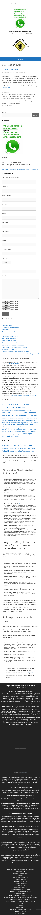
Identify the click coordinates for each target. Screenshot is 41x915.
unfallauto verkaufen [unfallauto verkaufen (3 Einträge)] (6, 429)
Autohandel (5, 325)
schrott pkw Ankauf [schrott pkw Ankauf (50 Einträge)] (25, 423)
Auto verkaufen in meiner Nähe (11, 328)
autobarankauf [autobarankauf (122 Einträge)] (25, 400)
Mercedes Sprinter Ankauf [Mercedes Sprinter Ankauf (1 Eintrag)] (9, 444)
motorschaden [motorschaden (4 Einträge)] (13, 409)
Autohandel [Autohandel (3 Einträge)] (4, 403)
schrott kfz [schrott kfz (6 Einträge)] (30, 418)
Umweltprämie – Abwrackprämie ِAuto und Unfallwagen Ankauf (20, 350)
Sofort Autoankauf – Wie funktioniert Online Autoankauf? (20, 897)
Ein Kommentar (8, 105)
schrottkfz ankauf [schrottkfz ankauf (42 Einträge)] (14, 421)
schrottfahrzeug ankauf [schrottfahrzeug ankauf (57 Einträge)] (20, 419)
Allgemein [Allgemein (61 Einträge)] (5, 442)
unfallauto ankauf (13, 98)
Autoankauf (30, 668)
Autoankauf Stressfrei (20, 31)
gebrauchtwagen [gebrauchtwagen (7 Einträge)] (33, 403)
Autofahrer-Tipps (7, 321)
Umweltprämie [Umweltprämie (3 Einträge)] (18, 427)
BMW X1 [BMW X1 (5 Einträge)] (23, 403)
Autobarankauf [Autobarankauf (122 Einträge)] (26, 441)
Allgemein (6, 92)
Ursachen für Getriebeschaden (11, 323)
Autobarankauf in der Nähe (10, 332)
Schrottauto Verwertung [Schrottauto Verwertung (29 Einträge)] (29, 416)
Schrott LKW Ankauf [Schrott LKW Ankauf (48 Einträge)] (26, 421)
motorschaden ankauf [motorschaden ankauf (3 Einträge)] (20, 409)
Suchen (4, 112)
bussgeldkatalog (17, 768)
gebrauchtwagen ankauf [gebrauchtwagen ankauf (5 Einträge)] (7, 406)
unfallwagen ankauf (20, 101)
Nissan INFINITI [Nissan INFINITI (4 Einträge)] (14, 414)
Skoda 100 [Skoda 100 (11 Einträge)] (25, 425)
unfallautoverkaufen (8, 101)
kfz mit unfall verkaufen (18, 96)
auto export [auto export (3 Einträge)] (33, 400)
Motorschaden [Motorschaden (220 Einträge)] (20, 444)
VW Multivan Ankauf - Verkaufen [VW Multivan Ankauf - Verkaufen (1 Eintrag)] (28, 447)
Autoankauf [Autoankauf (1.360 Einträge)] (15, 441)
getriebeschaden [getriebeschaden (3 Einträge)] (26, 406)
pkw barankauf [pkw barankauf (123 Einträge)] (27, 414)
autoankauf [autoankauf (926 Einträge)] (13, 400)
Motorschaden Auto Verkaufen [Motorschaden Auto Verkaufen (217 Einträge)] (24, 411)
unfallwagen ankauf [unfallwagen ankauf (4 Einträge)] (18, 429)
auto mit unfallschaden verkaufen (13, 94)
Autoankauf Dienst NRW (9, 334)
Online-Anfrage (26, 360)
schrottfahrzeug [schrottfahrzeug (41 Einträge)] (7, 418)
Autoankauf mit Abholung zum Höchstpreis (14, 343)
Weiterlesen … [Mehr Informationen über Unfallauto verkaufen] (7, 87)
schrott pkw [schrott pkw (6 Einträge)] (16, 423)
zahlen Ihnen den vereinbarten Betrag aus (24, 391)
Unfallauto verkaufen (10, 69)
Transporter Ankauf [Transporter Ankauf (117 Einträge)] (15, 447)
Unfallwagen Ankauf (20, 909)
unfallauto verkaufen (25, 98)
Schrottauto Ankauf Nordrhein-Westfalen (20, 895)
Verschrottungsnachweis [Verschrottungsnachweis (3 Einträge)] (14, 432)
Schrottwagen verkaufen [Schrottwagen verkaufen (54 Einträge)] (15, 425)
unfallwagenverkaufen (14, 103)
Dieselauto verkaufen (8, 330)
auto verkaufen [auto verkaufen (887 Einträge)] (14, 403)
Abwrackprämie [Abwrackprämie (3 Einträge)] (5, 400)
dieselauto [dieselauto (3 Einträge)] (27, 403)
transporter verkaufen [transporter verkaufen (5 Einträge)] (11, 427)
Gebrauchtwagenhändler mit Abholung (13, 341)
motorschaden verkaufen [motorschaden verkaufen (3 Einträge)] (6, 414)
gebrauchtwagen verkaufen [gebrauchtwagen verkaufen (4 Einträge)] (17, 406)
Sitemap (20, 862)
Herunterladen (24, 768)
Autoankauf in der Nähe (9, 336)
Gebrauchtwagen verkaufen (10, 339)
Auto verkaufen (23, 499)
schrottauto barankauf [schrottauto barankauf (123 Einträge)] (13, 416)
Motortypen (20, 899)
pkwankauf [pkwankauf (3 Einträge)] (20, 414)
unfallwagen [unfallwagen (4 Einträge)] (12, 429)
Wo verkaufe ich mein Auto (9, 345)
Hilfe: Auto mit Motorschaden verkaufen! (20, 905)
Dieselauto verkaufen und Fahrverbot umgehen (15, 347)
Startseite (14, 4)
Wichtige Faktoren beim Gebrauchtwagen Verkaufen (17, 319)
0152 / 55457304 (14, 360)
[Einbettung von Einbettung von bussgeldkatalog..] (20, 744)
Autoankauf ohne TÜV (20, 907)
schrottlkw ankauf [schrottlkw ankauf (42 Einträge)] (7, 423)
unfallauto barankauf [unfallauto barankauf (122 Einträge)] (29, 427)
